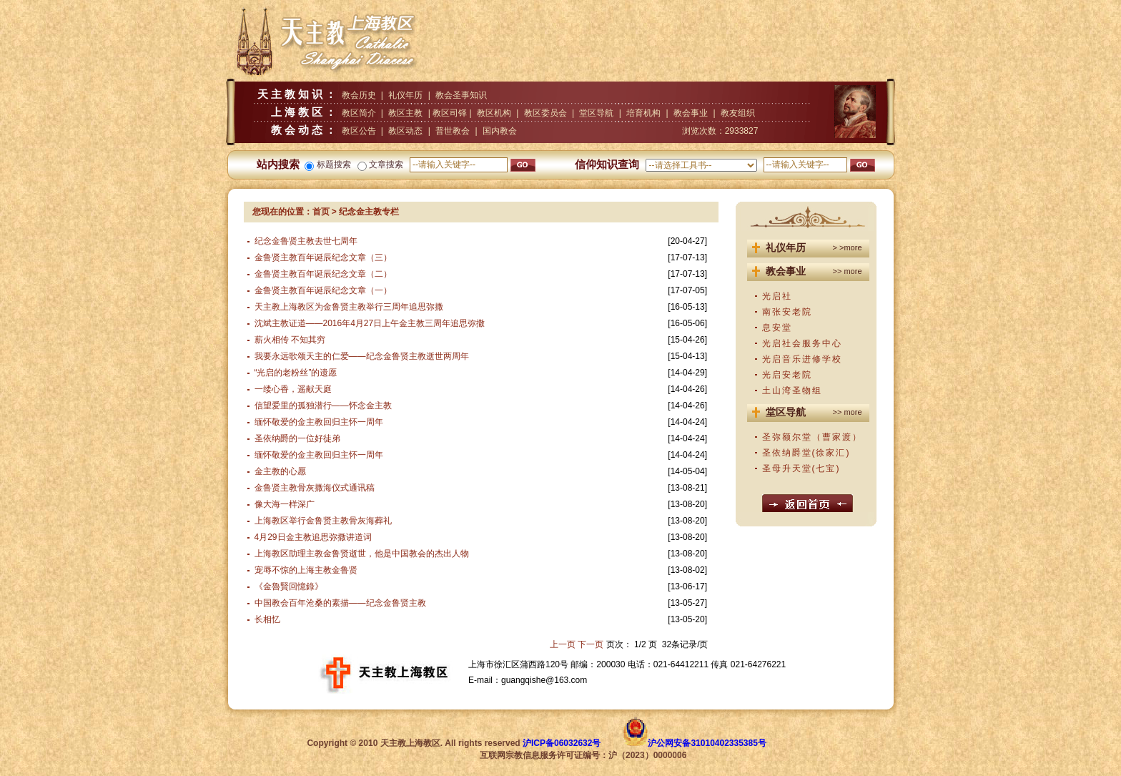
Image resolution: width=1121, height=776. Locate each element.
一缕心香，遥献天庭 (293, 389)
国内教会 (500, 131)
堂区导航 (596, 113)
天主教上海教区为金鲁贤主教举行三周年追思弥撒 (349, 307)
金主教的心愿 (280, 471)
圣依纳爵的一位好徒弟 (297, 438)
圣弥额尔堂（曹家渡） (812, 437)
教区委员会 (545, 113)
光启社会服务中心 (802, 343)
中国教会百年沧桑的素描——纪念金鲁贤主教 (340, 603)
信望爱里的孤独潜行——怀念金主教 (323, 406)
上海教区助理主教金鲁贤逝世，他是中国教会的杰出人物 (362, 554)
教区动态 (405, 131)
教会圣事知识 (461, 95)
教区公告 (359, 131)
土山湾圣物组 (792, 390)
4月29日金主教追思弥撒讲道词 (313, 537)
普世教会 (452, 131)
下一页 (590, 644)
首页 (321, 212)
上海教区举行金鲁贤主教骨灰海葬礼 (323, 521)
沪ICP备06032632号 (562, 743)
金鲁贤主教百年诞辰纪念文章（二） (323, 274)
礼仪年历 (405, 95)
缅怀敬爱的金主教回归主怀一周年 (319, 422)
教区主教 (405, 113)
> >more (847, 247)
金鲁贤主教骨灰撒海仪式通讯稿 (315, 488)
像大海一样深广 (285, 504)
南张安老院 (787, 312)
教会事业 (690, 113)
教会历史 (359, 95)
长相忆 (267, 619)
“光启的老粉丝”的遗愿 (296, 373)
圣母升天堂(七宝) (801, 468)
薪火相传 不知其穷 (290, 340)
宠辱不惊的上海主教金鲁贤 (306, 570)
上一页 (563, 644)
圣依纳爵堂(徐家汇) (806, 453)
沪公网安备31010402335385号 (707, 743)
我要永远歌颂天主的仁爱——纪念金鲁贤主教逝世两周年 (362, 356)
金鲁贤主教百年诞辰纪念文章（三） (323, 257)
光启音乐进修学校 (802, 359)
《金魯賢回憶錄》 (289, 586)
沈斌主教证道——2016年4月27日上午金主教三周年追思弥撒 (370, 323)
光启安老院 (787, 375)
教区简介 (359, 113)
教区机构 (494, 113)
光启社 (777, 296)
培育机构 (643, 113)
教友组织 (738, 113)
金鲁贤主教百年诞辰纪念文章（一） (323, 290)
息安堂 (777, 328)
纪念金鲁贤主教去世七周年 (306, 241)
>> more (847, 271)
